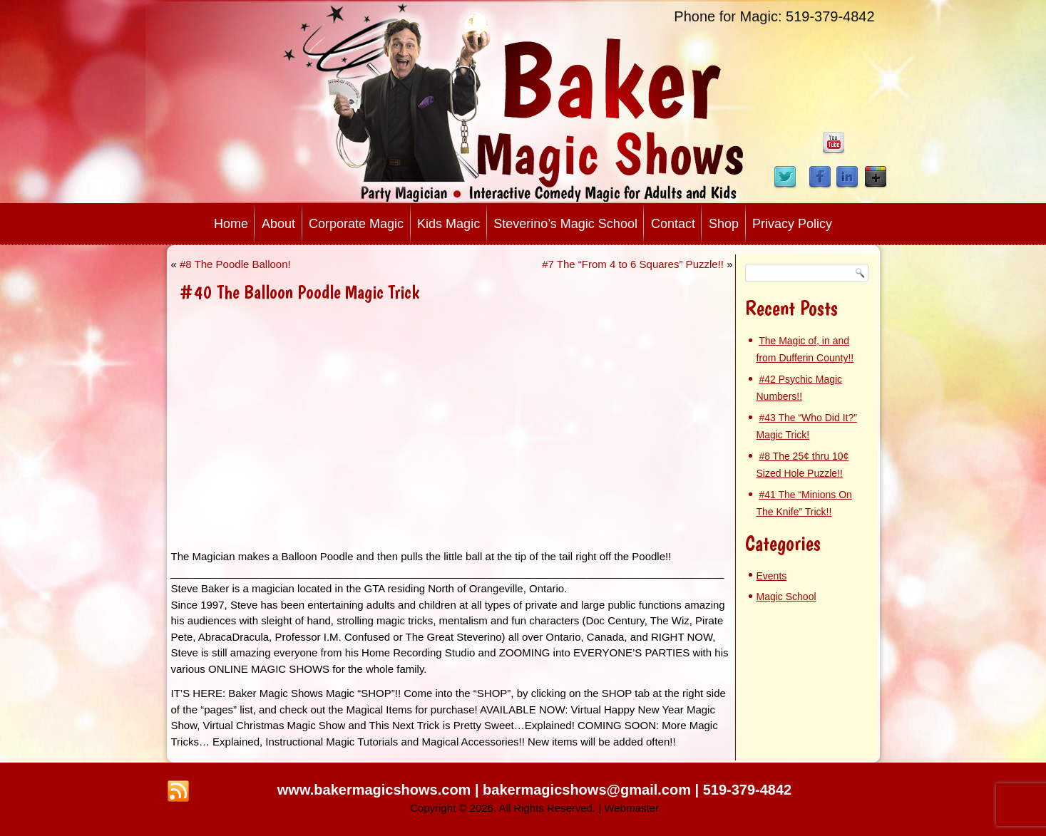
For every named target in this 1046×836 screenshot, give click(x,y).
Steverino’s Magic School (565, 224)
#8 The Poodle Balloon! (235, 264)
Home (231, 224)
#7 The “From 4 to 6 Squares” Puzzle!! (633, 264)
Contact (673, 224)
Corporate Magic (356, 224)
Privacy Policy (792, 224)
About (278, 224)
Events (772, 576)
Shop (724, 224)
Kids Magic (448, 224)
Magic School (786, 596)
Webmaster (632, 808)
